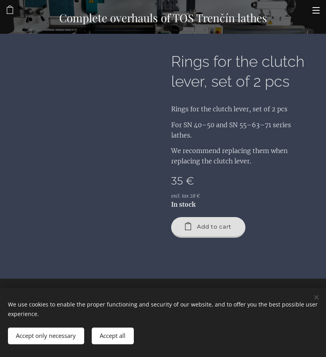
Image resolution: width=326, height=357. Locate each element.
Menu (316, 10)
